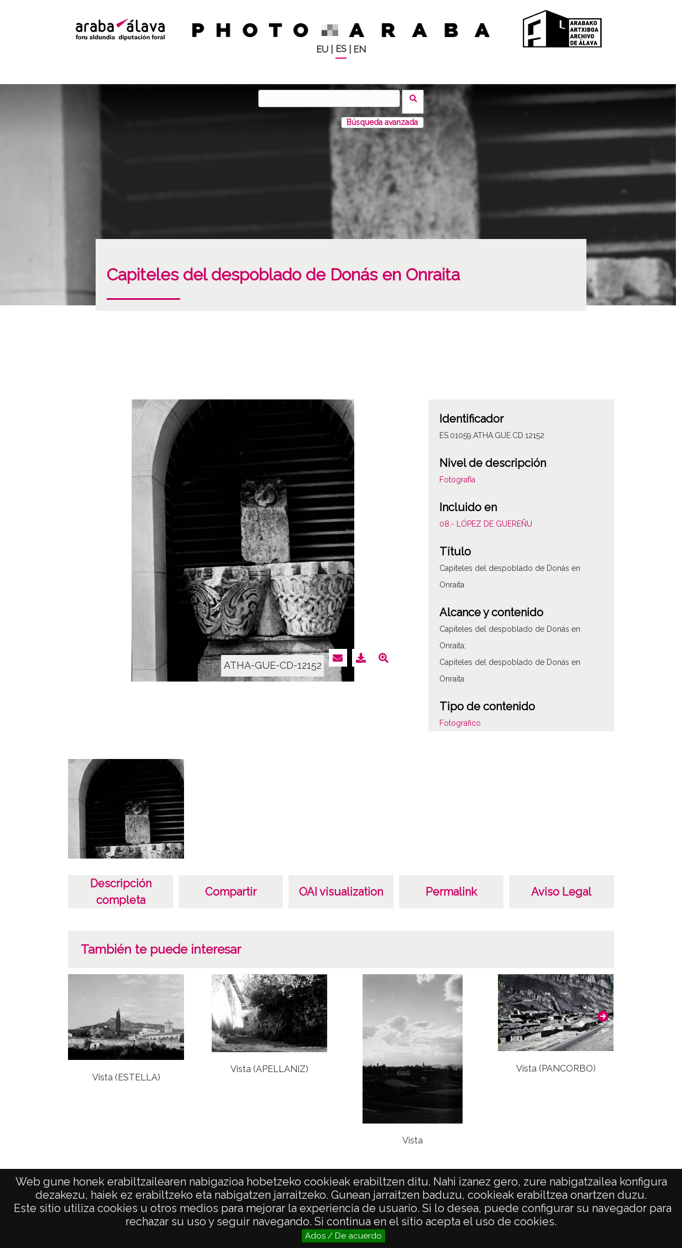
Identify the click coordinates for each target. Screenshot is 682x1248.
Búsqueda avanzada (382, 115)
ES (341, 49)
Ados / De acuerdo (343, 1236)
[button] (602, 1009)
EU (322, 49)
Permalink (451, 885)
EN (359, 49)
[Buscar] (332, 98)
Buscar (416, 98)
